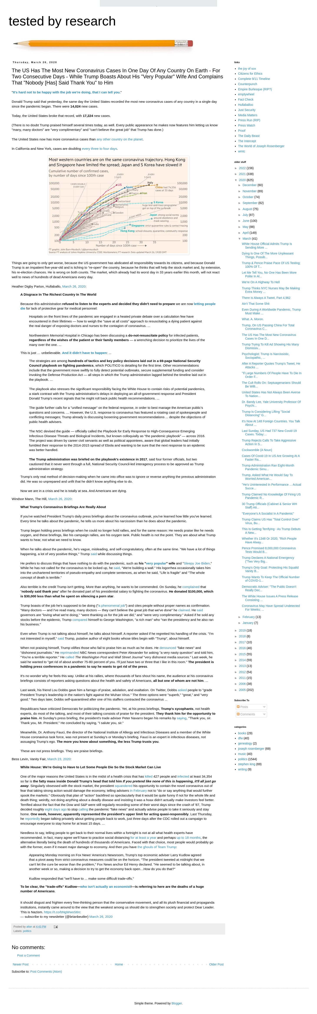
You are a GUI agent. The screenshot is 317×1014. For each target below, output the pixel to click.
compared (80, 620)
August (248, 209)
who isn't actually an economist (105, 886)
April (246, 232)
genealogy (245, 743)
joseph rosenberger (251, 748)
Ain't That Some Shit (255, 303)
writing (242, 769)
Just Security (247, 110)
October (248, 197)
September (250, 203)
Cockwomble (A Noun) (257, 450)
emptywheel (246, 94)
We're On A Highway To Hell (261, 282)
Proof (241, 130)
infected (183, 776)
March (247, 238)
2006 (243, 684)
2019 (243, 630)
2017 (243, 642)
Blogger (177, 1003)
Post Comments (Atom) (46, 971)
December (250, 185)
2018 (243, 636)
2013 (243, 666)
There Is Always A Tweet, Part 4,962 (266, 298)
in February (138, 790)
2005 (243, 690)
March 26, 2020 (74, 286)
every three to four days (99, 148)
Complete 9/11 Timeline (254, 79)
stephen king (246, 764)
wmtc (241, 151)
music (242, 754)
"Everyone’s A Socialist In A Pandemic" (268, 513)
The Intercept (247, 141)
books (242, 733)
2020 (243, 180)
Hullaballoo (245, 104)
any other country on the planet (120, 139)
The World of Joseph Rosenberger (261, 146)
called (70, 657)
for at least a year (143, 837)
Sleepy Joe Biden (197, 563)
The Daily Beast (249, 136)
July (246, 215)
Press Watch (246, 125)
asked (182, 690)
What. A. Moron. (253, 319)
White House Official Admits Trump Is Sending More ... (267, 245)
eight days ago (56, 809)
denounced (168, 648)
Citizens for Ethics (250, 73)
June (246, 220)
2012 (243, 672)
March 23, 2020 (59, 759)
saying (182, 718)
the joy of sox (247, 68)
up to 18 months (189, 837)
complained (191, 587)
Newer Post (20, 964)
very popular (156, 563)
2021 (243, 174)
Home (119, 964)
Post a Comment (28, 955)
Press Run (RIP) (249, 120)
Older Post (216, 964)
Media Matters (248, 115)
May (246, 227)
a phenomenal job (111, 605)
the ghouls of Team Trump (157, 847)
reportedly (32, 818)
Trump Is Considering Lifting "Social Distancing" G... (266, 413)
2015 (243, 654)
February (249, 617)
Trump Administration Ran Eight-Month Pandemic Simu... (268, 467)
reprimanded (69, 652)
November (250, 191)
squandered (123, 786)
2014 (243, 660)
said (94, 554)
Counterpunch (247, 84)
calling (83, 809)
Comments (246, 714)
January (248, 623)
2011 (243, 678)
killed (148, 776)
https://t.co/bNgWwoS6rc (62, 912)
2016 (243, 648)
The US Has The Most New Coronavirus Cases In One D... (269, 336)
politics (27, 931)
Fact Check (246, 99)
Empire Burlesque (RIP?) (255, 89)
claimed (184, 610)
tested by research (62, 21)
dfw (240, 738)
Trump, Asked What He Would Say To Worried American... (267, 476)
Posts (242, 707)
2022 (243, 168)
